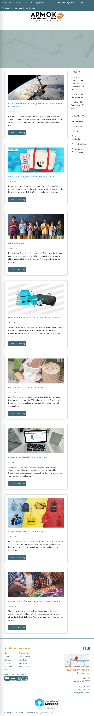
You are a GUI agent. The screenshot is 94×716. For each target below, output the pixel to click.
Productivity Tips (78, 144)
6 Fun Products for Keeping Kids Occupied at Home (34, 601)
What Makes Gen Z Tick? (20, 243)
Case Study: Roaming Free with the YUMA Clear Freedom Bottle (77, 83)
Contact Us (19, 8)
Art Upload (30, 8)
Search (61, 2)
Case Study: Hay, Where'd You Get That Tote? (31, 176)
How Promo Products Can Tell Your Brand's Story (33, 317)
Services (26, 2)
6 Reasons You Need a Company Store (27, 457)
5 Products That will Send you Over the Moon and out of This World (35, 105)
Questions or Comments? (15, 674)
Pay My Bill (39, 2)
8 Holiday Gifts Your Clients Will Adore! (78, 105)
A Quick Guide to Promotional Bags (26, 531)
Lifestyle (75, 131)
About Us (13, 2)
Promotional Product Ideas (77, 150)
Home (4, 2)
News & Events (7, 661)
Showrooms (24, 653)
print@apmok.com (82, 692)
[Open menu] (89, 26)
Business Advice (77, 121)
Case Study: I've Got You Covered (78, 95)
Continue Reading (17, 132)
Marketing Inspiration (76, 137)
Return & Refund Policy (25, 665)
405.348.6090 (84, 686)
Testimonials (7, 8)
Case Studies (76, 126)
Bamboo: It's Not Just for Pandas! (25, 387)
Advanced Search (8, 667)
